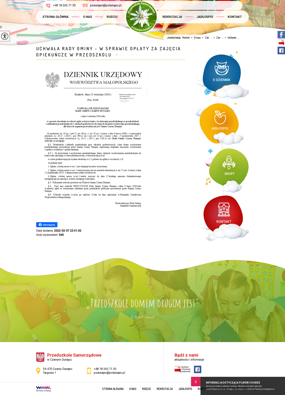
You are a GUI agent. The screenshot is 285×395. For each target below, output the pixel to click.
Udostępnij (47, 224)
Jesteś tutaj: (174, 37)
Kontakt (235, 17)
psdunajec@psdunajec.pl (102, 5)
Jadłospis (205, 17)
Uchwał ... (231, 37)
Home (186, 37)
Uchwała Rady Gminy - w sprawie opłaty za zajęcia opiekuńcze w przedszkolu (108, 51)
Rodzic (112, 17)
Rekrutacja (172, 17)
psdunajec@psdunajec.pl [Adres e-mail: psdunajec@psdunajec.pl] (109, 372)
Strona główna (56, 17)
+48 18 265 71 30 (61, 6)
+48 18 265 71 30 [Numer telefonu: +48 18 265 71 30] (105, 369)
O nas (87, 17)
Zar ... (206, 37)
